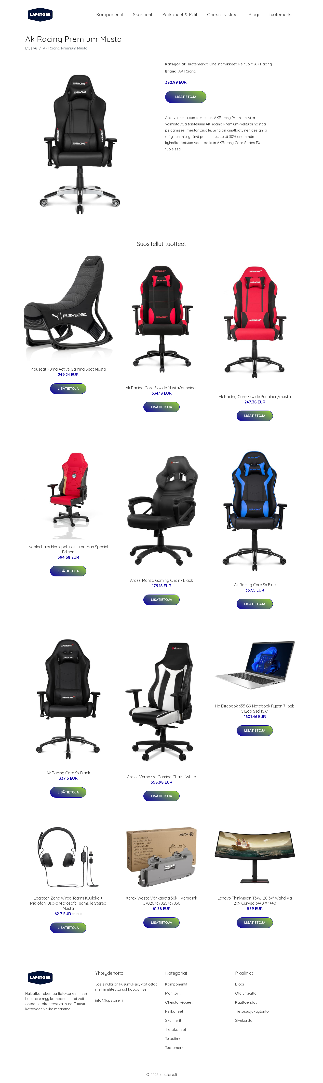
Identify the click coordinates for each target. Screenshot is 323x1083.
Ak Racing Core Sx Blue (255, 584)
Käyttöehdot (246, 1002)
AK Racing (263, 64)
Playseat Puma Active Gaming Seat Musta (68, 369)
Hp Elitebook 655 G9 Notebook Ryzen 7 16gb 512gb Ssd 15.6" (255, 709)
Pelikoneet (174, 1011)
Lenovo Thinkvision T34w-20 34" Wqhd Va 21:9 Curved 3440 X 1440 (255, 901)
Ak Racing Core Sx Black (68, 772)
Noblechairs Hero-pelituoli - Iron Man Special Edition (68, 549)
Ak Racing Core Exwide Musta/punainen (162, 387)
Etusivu (31, 48)
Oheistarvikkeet (223, 14)
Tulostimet (174, 1038)
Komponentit (109, 14)
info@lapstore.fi (109, 1000)
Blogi (254, 14)
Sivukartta (243, 1020)
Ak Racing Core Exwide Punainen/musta (255, 396)
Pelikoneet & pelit (179, 14)
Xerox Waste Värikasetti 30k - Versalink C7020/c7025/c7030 (161, 901)
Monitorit (172, 993)
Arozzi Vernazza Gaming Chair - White (161, 776)
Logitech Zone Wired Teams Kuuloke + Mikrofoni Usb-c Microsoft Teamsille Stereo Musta (68, 903)
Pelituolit (245, 64)
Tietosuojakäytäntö (252, 1011)
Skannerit (142, 14)
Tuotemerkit (281, 14)
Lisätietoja (185, 97)
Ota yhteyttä (245, 993)
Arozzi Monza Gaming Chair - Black (161, 580)
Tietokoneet (175, 1029)
